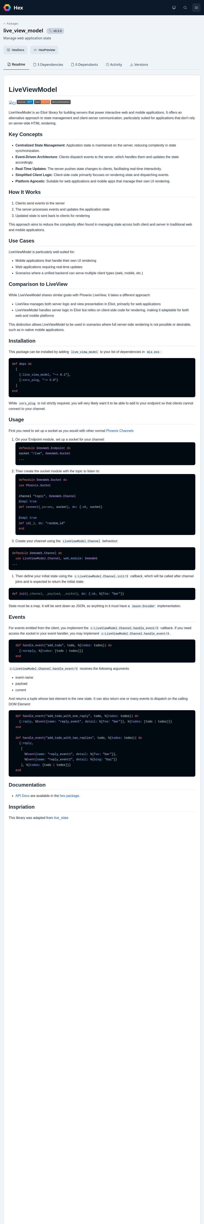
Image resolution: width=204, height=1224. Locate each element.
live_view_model (23, 30)
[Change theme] (174, 7)
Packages (10, 23)
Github (12, 1095)
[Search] (185, 8)
